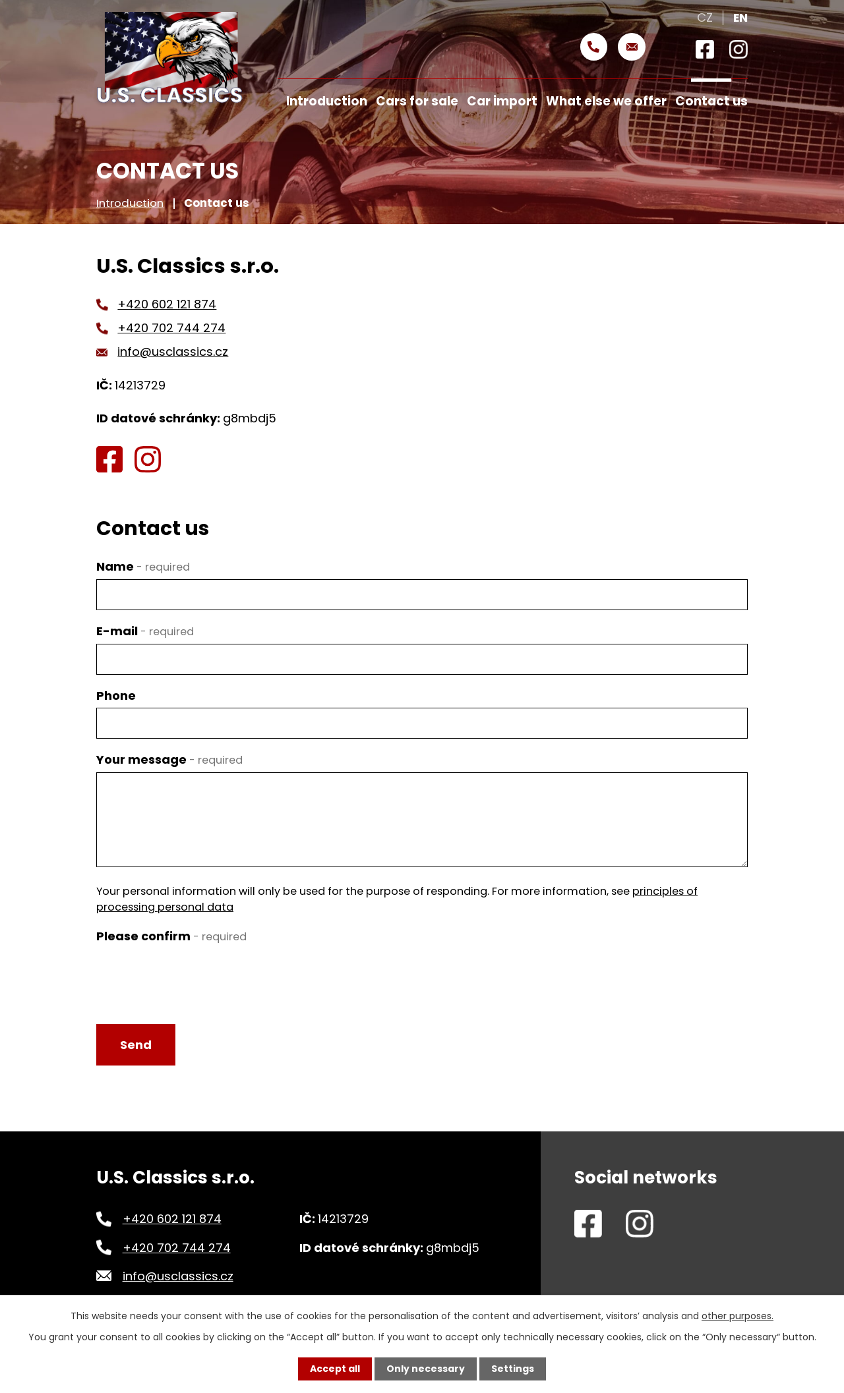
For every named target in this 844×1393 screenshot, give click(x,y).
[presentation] (196, 974)
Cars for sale (417, 101)
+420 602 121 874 (166, 304)
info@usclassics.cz (172, 351)
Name (143, 566)
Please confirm (171, 936)
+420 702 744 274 (171, 328)
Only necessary (425, 1368)
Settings (512, 1368)
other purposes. (737, 1315)
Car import (502, 101)
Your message (169, 759)
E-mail (145, 631)
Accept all (335, 1368)
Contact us (711, 101)
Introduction (130, 203)
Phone (116, 695)
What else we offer (606, 101)
